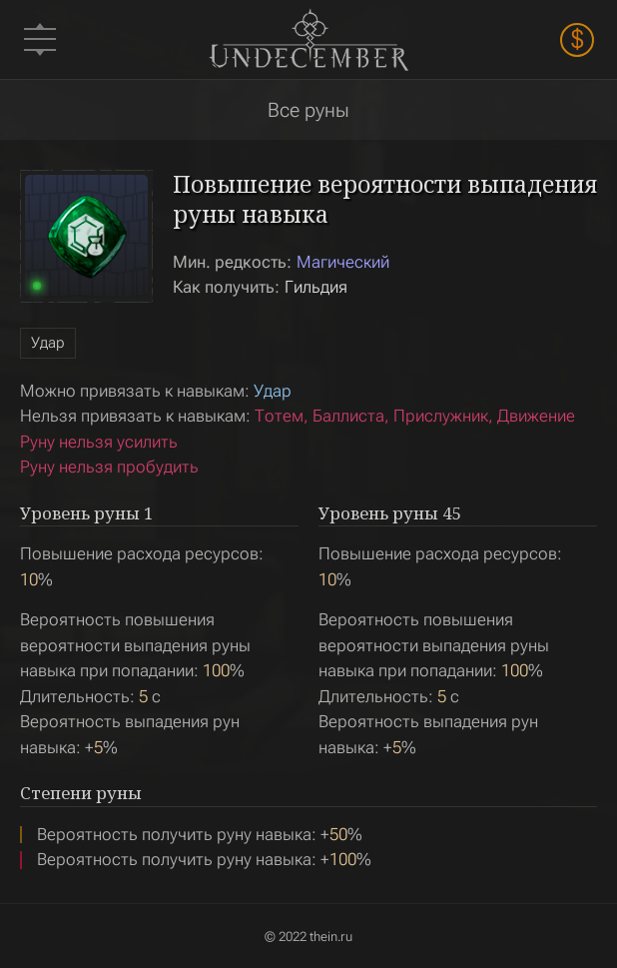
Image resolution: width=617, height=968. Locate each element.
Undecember (308, 39)
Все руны (308, 110)
